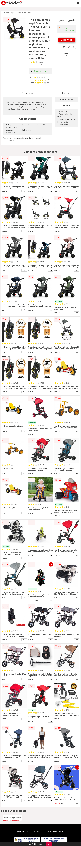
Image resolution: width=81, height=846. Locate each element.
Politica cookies (59, 831)
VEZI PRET (66, 39)
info (24, 191)
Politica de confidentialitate (41, 831)
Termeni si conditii (22, 831)
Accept (49, 844)
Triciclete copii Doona (24, 13)
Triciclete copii (9, 13)
